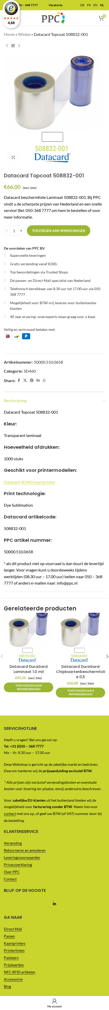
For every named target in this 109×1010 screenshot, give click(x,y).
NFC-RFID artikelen (19, 972)
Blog (7, 986)
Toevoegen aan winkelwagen (58, 230)
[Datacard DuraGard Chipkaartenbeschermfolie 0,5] (80, 637)
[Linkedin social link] (38, 380)
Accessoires (13, 979)
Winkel (24, 34)
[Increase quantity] (21, 230)
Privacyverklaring (18, 864)
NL (102, 5)
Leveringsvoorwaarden (22, 857)
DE (82, 5)
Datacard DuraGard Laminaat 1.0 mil (28, 669)
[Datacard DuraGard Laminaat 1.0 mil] (28, 637)
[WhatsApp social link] (44, 380)
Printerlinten (14, 950)
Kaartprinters (15, 943)
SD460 (30, 371)
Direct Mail (13, 929)
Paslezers (11, 957)
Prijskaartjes (14, 965)
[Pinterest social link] (31, 380)
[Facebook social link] (19, 380)
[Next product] (19, 46)
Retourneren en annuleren (25, 850)
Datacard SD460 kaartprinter (29, 482)
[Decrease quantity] (7, 230)
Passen (9, 936)
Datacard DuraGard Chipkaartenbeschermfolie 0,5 (80, 671)
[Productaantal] (14, 230)
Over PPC (12, 872)
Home (9, 34)
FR (89, 5)
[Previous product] (7, 46)
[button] (28, 687)
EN (95, 5)
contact (10, 813)
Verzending (13, 843)
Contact (10, 879)
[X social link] (25, 380)
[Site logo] (53, 17)
